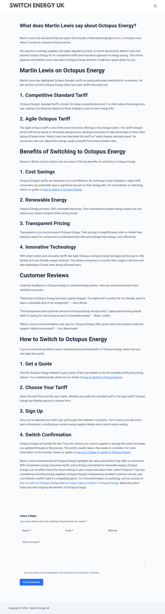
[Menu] (155, 5)
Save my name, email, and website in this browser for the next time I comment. (62, 572)
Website (112, 530)
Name (26, 531)
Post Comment (31, 582)
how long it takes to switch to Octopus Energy (103, 452)
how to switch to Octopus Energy (62, 189)
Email (69, 531)
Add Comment (31, 542)
